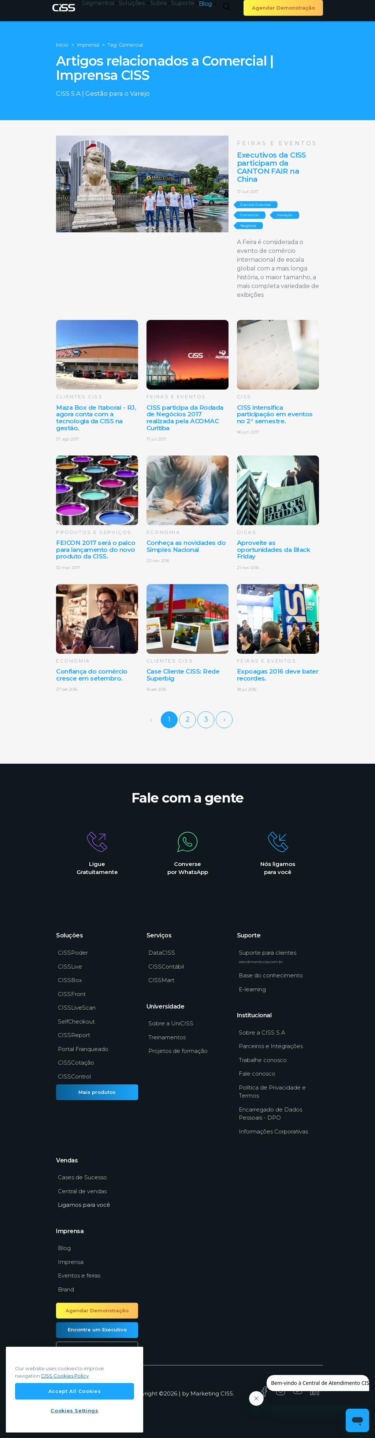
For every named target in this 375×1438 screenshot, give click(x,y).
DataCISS (161, 952)
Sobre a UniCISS (170, 1023)
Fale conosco (257, 1073)
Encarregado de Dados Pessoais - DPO (270, 1113)
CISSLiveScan (77, 1007)
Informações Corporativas (273, 1131)
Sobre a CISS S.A (262, 1032)
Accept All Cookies (74, 1391)
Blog (207, 3)
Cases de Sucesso (82, 1177)
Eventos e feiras (79, 1275)
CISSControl (74, 1076)
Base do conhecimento (271, 975)
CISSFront (72, 994)
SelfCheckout (76, 1021)
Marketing (204, 1393)
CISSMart (161, 980)
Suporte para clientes (267, 956)
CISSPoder (73, 952)
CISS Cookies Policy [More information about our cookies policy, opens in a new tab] (65, 1376)
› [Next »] (224, 719)
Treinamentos (167, 1037)
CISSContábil (166, 966)
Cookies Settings (75, 1410)
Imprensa (70, 1261)
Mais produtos (97, 1092)
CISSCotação (76, 1062)
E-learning (252, 989)
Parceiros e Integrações (271, 1046)
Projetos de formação (178, 1050)
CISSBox (70, 980)
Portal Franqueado (83, 1049)
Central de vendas (82, 1191)
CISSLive (70, 966)
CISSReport (74, 1035)
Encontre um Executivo (97, 1329)
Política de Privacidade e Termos (272, 1091)
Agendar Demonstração (283, 8)
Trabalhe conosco (263, 1060)
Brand (66, 1289)
